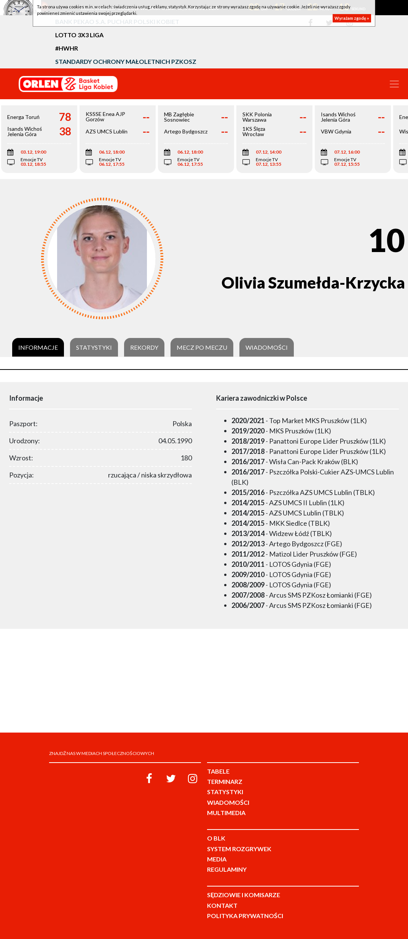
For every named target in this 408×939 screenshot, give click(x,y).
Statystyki (94, 347)
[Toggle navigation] (394, 84)
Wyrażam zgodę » (352, 18)
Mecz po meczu (202, 347)
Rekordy (144, 347)
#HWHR (66, 48)
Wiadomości (266, 347)
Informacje (38, 347)
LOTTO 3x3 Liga (79, 34)
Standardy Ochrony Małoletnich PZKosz (125, 61)
